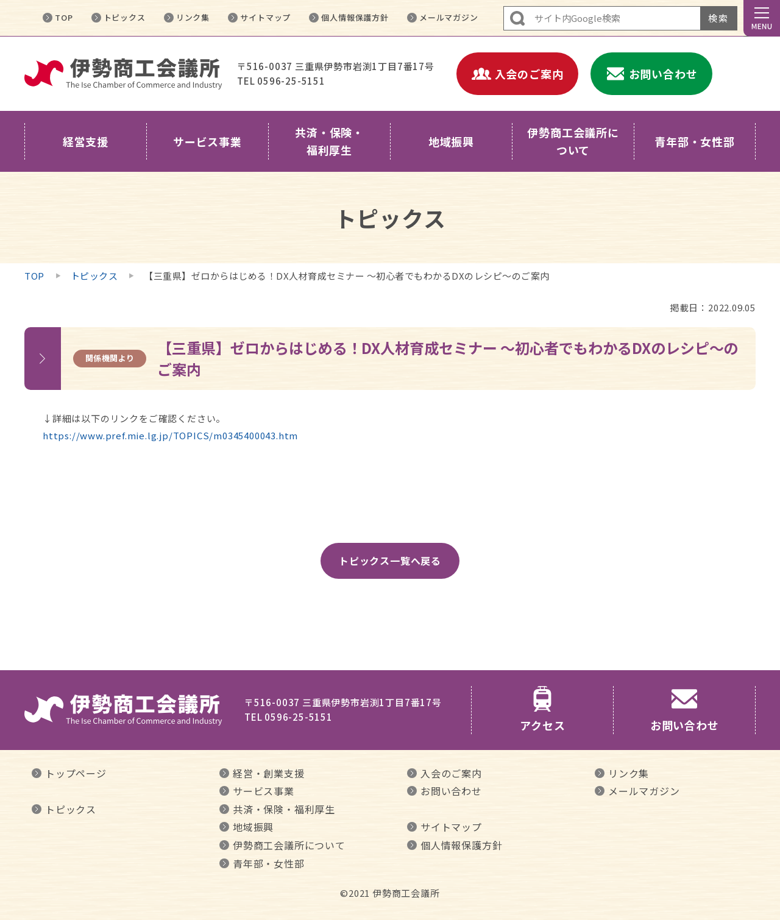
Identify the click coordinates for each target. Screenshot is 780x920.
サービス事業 (263, 791)
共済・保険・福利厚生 (284, 809)
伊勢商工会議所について (289, 845)
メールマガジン (448, 17)
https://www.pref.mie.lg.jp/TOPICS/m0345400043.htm (170, 435)
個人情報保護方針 (354, 17)
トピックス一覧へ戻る (390, 560)
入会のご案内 (451, 773)
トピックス (125, 17)
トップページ (76, 773)
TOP (64, 17)
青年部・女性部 (269, 863)
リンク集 (193, 17)
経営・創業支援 (269, 773)
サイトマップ (265, 17)
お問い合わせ (451, 791)
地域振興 (253, 826)
